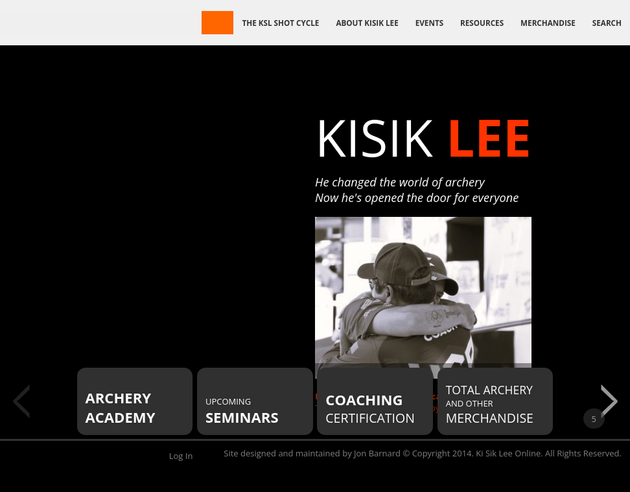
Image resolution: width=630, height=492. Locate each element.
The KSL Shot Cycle (280, 22)
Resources (482, 22)
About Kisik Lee (367, 22)
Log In (181, 456)
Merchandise (548, 22)
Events (429, 22)
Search (607, 22)
